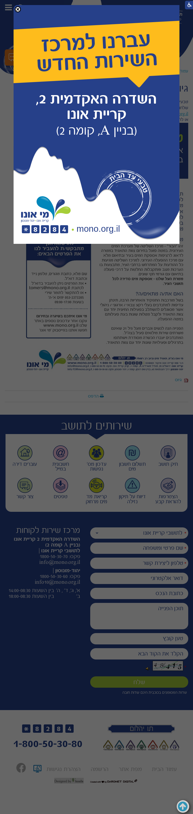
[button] (18, 9)
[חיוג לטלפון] (45, 229)
